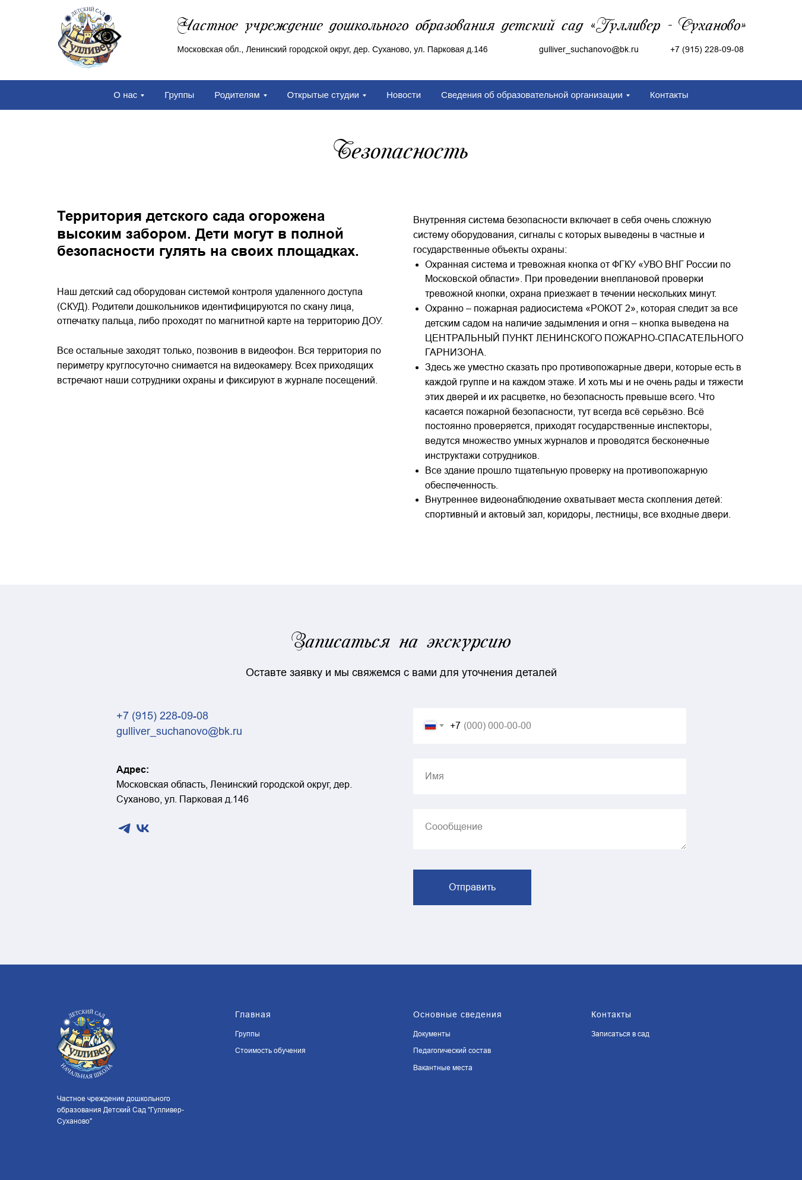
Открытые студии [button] (323, 95)
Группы (179, 95)
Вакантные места (443, 1068)
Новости (403, 95)
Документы (432, 1034)
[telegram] (124, 828)
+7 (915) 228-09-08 (707, 49)
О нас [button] (125, 95)
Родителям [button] (236, 95)
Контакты (669, 95)
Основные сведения (457, 1014)
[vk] (142, 828)
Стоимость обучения (270, 1050)
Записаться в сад (620, 1034)
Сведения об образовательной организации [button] (532, 95)
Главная (253, 1014)
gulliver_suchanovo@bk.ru (179, 731)
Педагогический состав (452, 1050)
